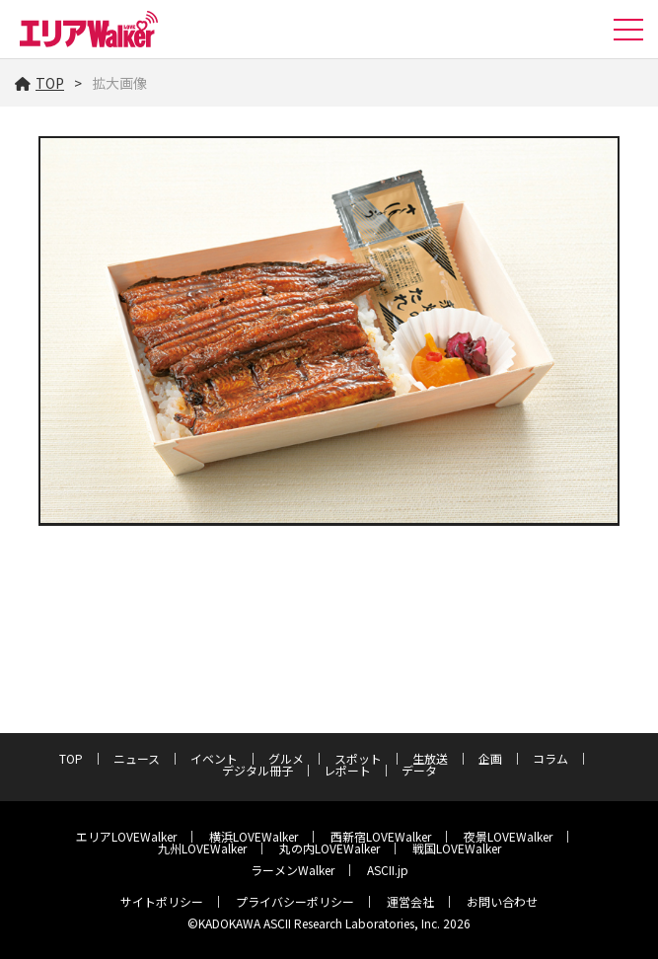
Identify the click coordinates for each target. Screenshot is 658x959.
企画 (490, 758)
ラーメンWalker (292, 869)
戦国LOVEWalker (456, 848)
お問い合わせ (502, 901)
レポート (347, 770)
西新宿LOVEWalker (380, 836)
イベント (214, 758)
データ (419, 770)
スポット (358, 758)
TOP (39, 83)
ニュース (136, 758)
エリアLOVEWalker (126, 836)
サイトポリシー (161, 901)
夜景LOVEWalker (508, 836)
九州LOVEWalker (202, 848)
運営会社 (410, 901)
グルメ (286, 758)
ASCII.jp (387, 869)
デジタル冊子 (257, 770)
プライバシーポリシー (295, 901)
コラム (550, 758)
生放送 (430, 758)
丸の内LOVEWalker (329, 848)
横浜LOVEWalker (253, 836)
